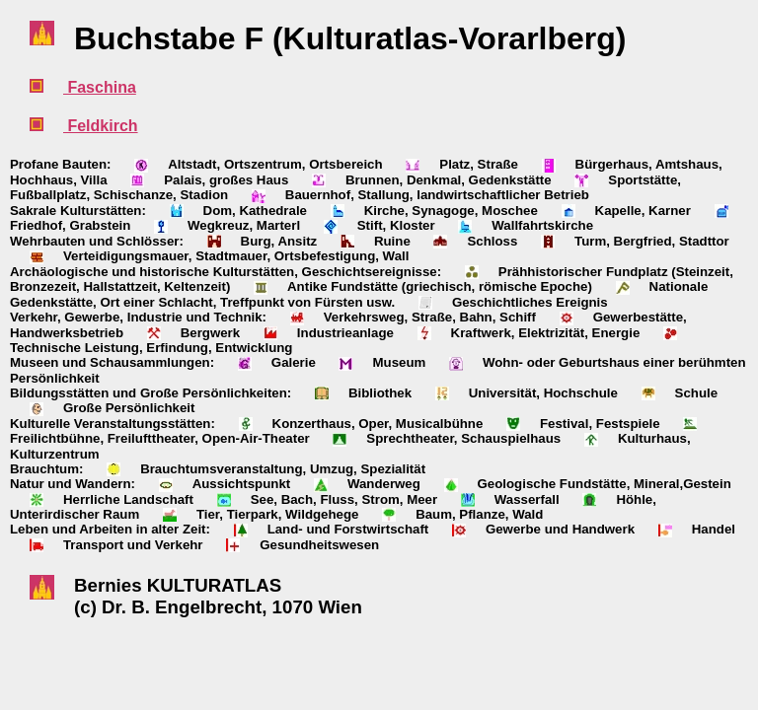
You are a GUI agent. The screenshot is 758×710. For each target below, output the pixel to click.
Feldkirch (100, 125)
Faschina (99, 87)
